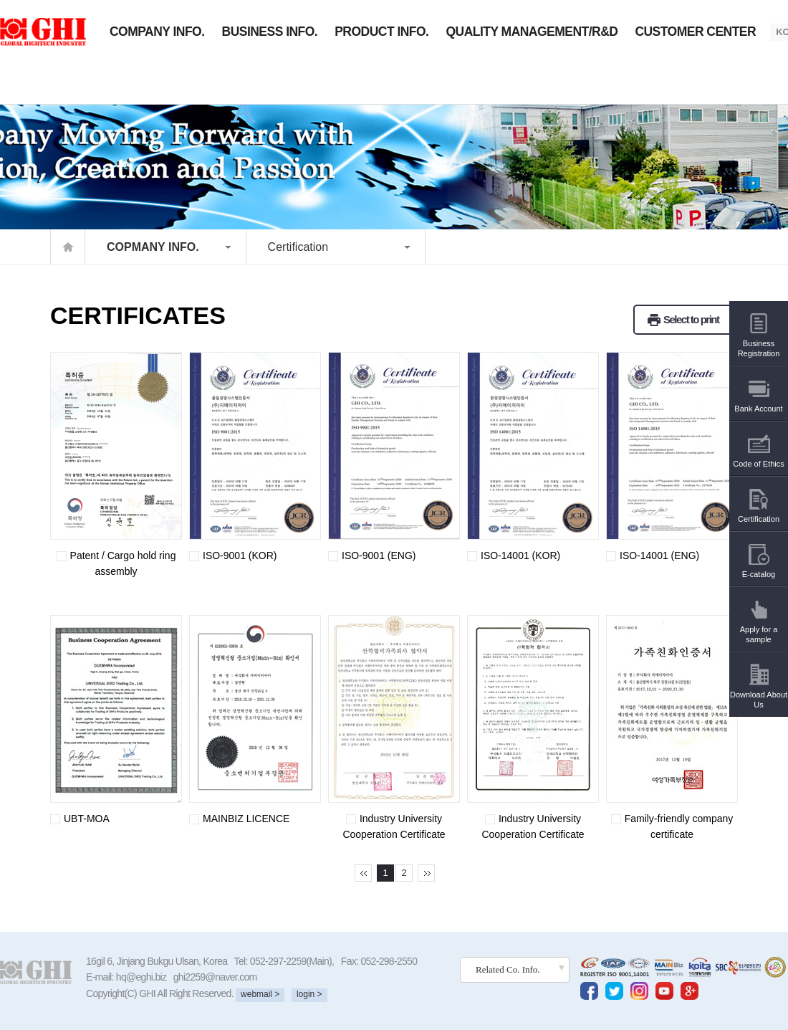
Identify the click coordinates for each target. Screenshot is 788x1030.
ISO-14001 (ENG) (652, 555)
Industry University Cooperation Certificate (387, 826)
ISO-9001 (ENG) (371, 555)
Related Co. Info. (508, 969)
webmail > (260, 994)
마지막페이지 (426, 873)
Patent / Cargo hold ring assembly (113, 563)
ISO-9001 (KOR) (233, 555)
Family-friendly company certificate (669, 826)
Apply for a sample (759, 625)
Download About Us (758, 690)
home (68, 246)
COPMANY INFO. (153, 247)
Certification (298, 247)
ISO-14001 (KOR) (513, 555)
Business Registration (759, 339)
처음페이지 (363, 873)
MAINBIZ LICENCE (239, 818)
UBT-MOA (80, 818)
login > (309, 994)
